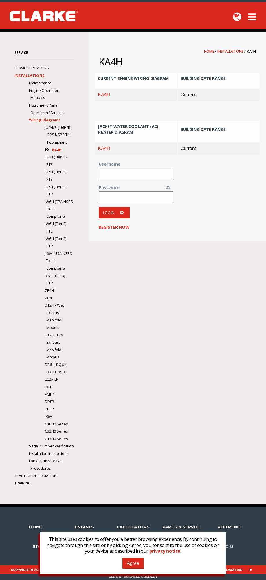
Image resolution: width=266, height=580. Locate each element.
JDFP (48, 387)
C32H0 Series (56, 431)
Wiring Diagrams (44, 120)
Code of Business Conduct (133, 577)
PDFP (49, 409)
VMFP (49, 394)
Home (209, 51)
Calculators (133, 527)
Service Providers (31, 68)
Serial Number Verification (51, 446)
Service (21, 52)
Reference (230, 527)
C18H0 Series (56, 424)
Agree (133, 563)
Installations (230, 51)
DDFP (49, 401)
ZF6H (49, 297)
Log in (114, 212)
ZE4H (49, 290)
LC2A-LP (51, 379)
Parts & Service (181, 527)
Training (22, 483)
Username (109, 164)
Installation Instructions (48, 453)
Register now (114, 227)
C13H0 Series (56, 438)
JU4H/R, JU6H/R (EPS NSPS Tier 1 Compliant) (58, 135)
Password (109, 187)
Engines (84, 527)
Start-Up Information (35, 475)
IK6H (48, 416)
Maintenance (40, 82)
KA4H (104, 94)
